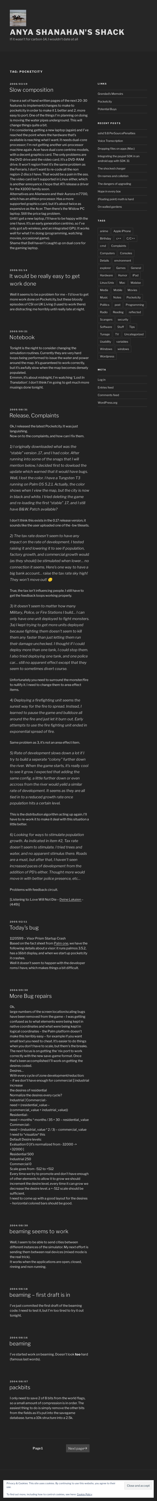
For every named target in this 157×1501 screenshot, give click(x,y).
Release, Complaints (34, 415)
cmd (103, 245)
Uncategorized (134, 334)
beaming (20, 1343)
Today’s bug (24, 927)
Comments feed (108, 395)
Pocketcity (105, 101)
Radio (104, 312)
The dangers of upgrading (114, 183)
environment (122, 260)
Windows (106, 349)
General (136, 268)
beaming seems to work (38, 1231)
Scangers (106, 319)
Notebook (22, 337)
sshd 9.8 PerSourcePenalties (116, 133)
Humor (122, 275)
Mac (122, 282)
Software (106, 327)
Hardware (106, 275)
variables (122, 341)
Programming (135, 304)
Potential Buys (107, 109)
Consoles (126, 253)
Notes (117, 297)
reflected (135, 312)
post (117, 304)
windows (123, 349)
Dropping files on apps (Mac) (116, 148)
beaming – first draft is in (39, 1295)
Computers (107, 253)
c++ (118, 238)
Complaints (118, 245)
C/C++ (131, 238)
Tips (132, 327)
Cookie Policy (84, 1494)
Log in (101, 379)
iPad (135, 275)
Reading (118, 312)
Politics (104, 304)
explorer (105, 268)
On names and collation (113, 176)
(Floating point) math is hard (116, 199)
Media (104, 290)
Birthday (105, 238)
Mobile (117, 290)
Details (104, 260)
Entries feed (105, 387)
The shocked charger (112, 168)
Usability (105, 341)
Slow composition (31, 90)
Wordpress (107, 356)
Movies (132, 290)
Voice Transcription (110, 140)
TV (117, 334)
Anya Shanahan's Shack (67, 32)
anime (104, 231)
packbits (19, 1387)
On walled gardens (110, 206)
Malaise (136, 282)
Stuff (120, 327)
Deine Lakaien (70, 899)
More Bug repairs (30, 996)
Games (121, 268)
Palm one (61, 943)
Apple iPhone (122, 231)
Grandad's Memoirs (110, 93)
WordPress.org (107, 402)
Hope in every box (109, 191)
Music (104, 297)
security (123, 319)
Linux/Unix (107, 282)
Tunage (105, 334)
